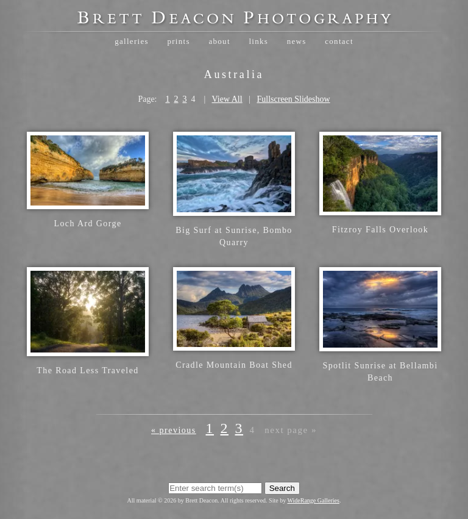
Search (282, 488)
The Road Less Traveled (87, 370)
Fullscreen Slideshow (293, 99)
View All (227, 99)
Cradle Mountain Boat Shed (234, 365)
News (297, 41)
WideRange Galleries (313, 500)
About (219, 41)
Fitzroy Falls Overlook (380, 229)
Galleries (132, 41)
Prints (178, 41)
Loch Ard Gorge (87, 223)
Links (258, 41)
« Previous (173, 430)
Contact (339, 41)
